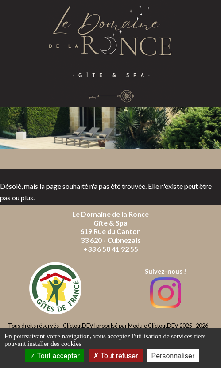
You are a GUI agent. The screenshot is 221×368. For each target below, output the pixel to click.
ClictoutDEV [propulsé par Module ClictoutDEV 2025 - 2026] (136, 325)
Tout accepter (55, 356)
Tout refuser (115, 356)
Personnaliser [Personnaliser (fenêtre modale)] (173, 356)
